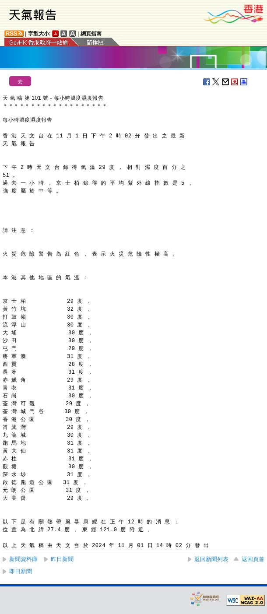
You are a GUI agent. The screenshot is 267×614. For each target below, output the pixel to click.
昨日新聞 (62, 559)
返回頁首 (253, 559)
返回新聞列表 (211, 559)
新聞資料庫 (23, 559)
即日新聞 (20, 571)
